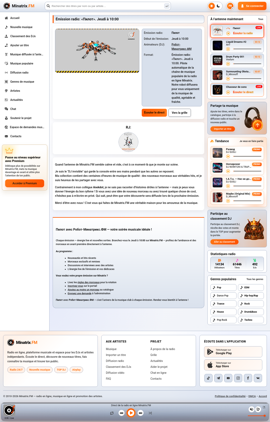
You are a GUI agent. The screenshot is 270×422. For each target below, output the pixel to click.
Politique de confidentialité (230, 396)
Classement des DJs (118, 366)
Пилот (236, 28)
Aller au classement (224, 241)
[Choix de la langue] (230, 6)
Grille (153, 355)
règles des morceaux (89, 282)
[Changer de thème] (214, 6)
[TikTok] (208, 378)
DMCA (252, 396)
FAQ (108, 378)
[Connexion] (252, 6)
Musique (111, 349)
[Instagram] (238, 378)
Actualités (156, 360)
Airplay (76, 369)
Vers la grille (179, 112)
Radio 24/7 (16, 369)
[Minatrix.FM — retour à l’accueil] (24, 6)
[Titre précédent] (122, 413)
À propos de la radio (162, 349)
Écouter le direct (154, 112)
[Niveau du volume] (257, 415)
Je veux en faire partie (251, 141)
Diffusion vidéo (115, 372)
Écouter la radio (243, 33)
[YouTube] (228, 378)
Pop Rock (219, 320)
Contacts (156, 378)
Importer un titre (222, 129)
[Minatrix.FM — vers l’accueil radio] (22, 342)
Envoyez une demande (79, 293)
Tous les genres (254, 279)
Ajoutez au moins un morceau (83, 289)
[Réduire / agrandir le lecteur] (263, 407)
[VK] (258, 378)
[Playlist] (258, 409)
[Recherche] (108, 6)
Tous (260, 19)
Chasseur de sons (236, 86)
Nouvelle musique (39, 369)
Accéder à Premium (24, 183)
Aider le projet (158, 366)
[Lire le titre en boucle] (113, 412)
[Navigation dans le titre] (247, 63)
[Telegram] (218, 378)
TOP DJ (61, 369)
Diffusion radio (115, 360)
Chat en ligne (158, 372)
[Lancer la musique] (131, 412)
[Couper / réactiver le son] (252, 409)
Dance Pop (220, 295)
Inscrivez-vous (75, 286)
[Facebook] (248, 378)
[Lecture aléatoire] (149, 412)
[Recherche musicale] (166, 6)
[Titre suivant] (141, 413)
